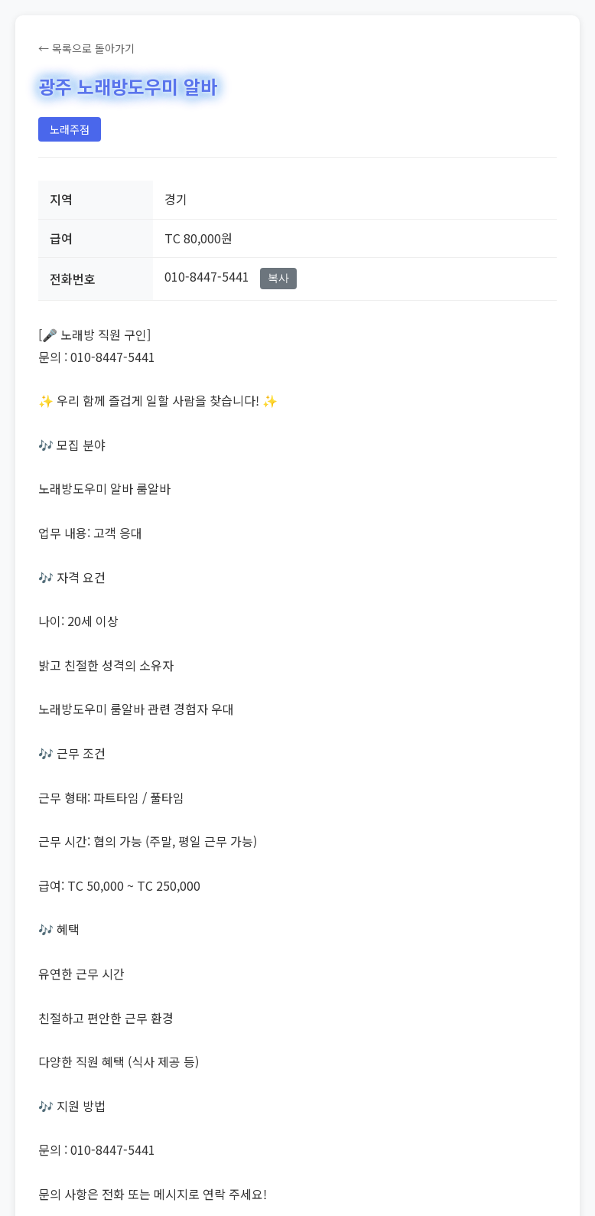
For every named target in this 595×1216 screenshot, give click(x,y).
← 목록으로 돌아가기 (86, 48)
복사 (278, 278)
